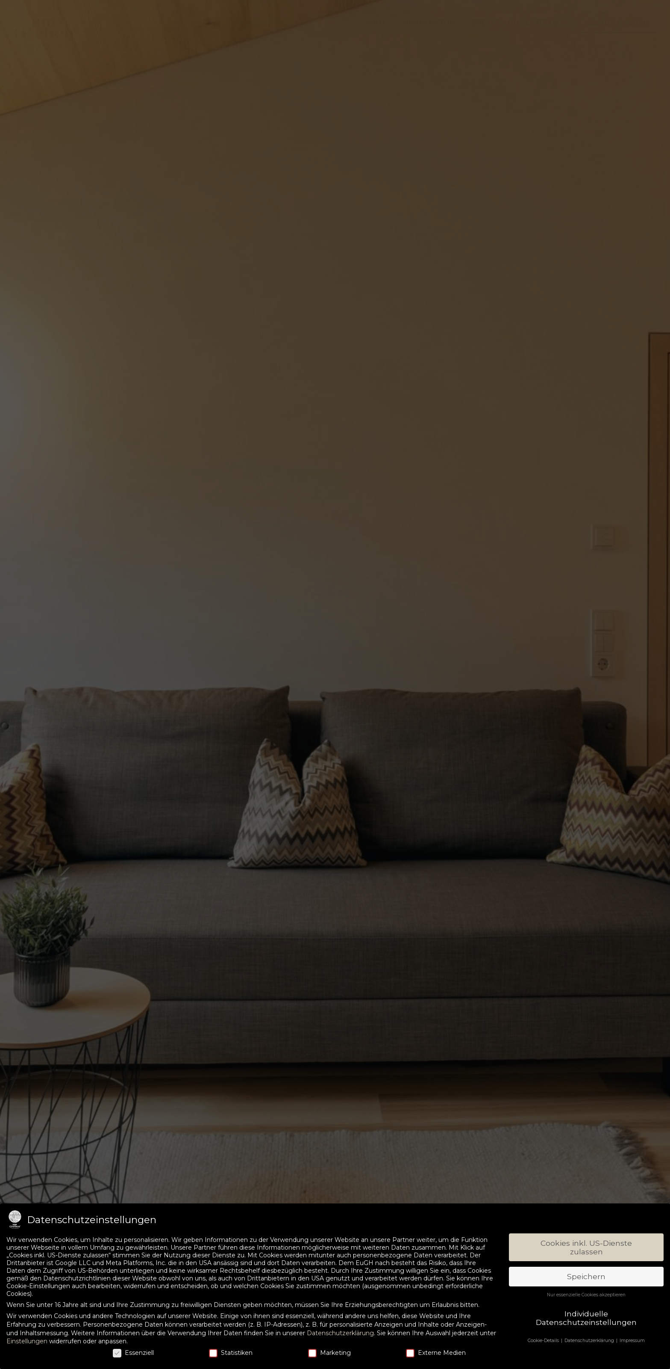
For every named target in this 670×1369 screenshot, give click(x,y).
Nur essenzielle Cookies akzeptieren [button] (586, 1295)
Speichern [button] (586, 1276)
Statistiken (231, 1353)
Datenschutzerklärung (340, 1333)
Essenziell (133, 1353)
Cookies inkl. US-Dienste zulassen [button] (586, 1247)
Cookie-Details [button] (544, 1340)
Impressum (632, 1340)
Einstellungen (26, 1341)
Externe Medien (436, 1353)
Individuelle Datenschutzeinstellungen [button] (586, 1318)
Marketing (329, 1353)
